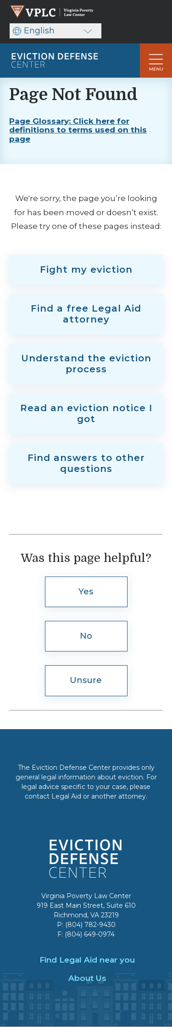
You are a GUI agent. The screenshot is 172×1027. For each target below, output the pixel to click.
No (86, 635)
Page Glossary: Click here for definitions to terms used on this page (78, 130)
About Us (87, 978)
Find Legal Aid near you (87, 959)
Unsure (86, 680)
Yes (86, 591)
